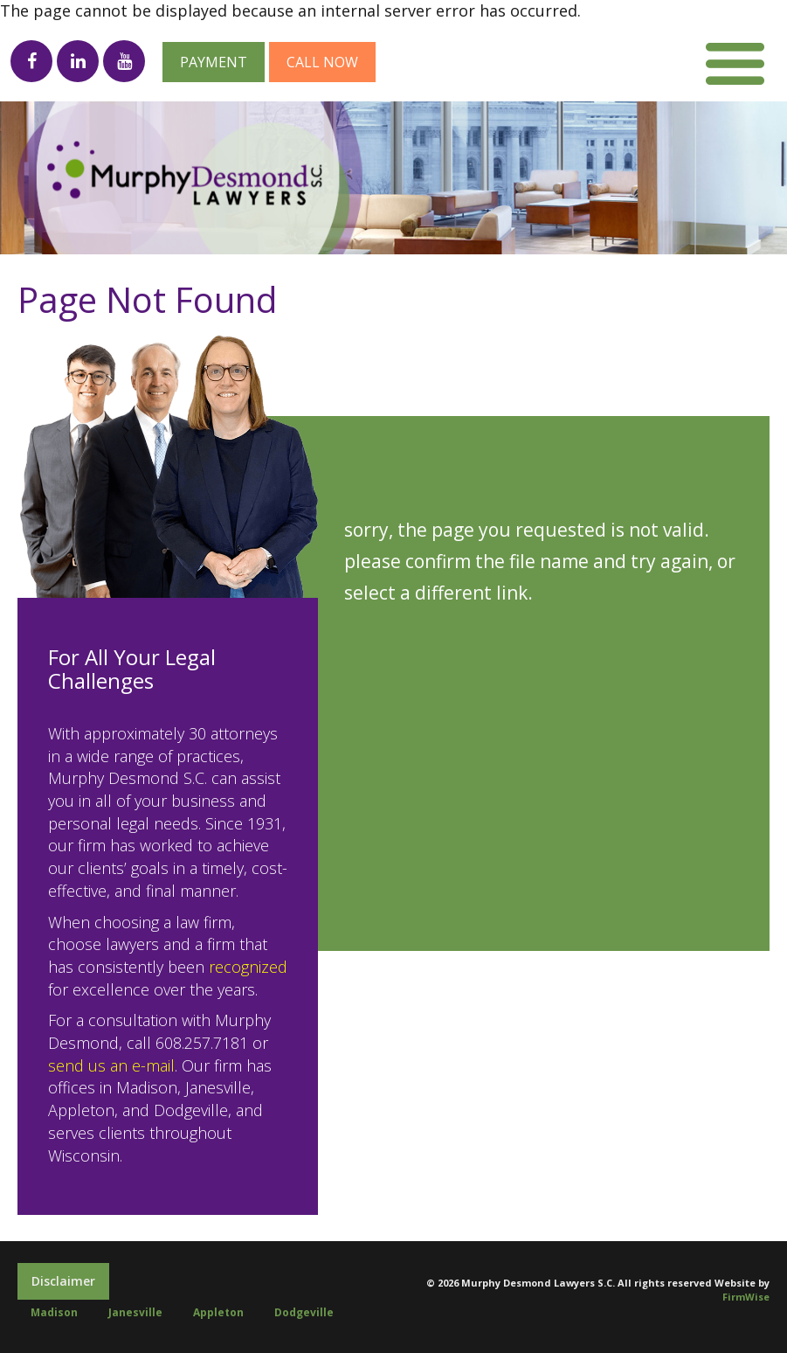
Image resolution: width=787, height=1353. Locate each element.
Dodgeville (304, 1312)
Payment (213, 62)
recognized (248, 966)
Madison (54, 1312)
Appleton (218, 1312)
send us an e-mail (111, 1065)
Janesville (135, 1312)
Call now (322, 62)
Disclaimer (63, 1281)
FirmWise (746, 1296)
